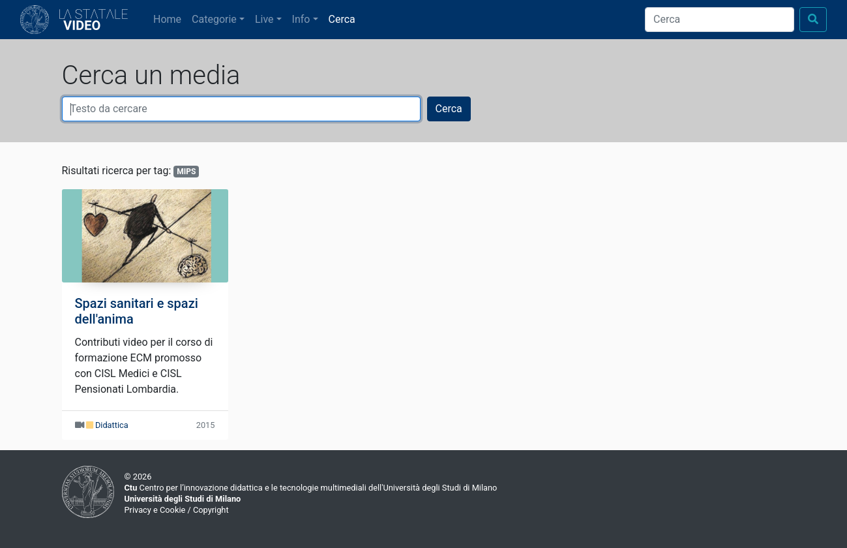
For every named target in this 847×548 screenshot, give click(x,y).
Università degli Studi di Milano (183, 499)
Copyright (211, 510)
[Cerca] (719, 19)
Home (169, 18)
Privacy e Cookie (155, 510)
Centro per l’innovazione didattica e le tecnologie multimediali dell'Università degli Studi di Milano (311, 488)
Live (264, 19)
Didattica (111, 425)
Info (301, 19)
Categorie (214, 19)
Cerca (342, 19)
